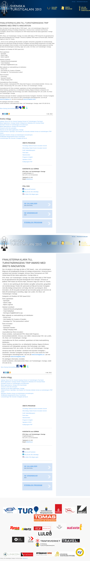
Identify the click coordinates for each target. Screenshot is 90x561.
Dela (7, 108)
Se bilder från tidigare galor (30, 194)
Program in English (82, 1)
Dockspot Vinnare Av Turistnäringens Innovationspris (14, 124)
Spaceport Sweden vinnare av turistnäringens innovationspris (16, 135)
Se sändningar (31, 213)
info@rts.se (29, 179)
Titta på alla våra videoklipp (30, 191)
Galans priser (54, 8)
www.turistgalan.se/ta (29, 99)
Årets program (68, 8)
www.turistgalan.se (5, 99)
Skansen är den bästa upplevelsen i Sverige (11, 129)
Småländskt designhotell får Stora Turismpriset (12, 136)
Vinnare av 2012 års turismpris (8, 128)
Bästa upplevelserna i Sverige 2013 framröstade (13, 126)
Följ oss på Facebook (28, 189)
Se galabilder (30, 203)
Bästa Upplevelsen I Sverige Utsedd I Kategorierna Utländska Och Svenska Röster (22, 123)
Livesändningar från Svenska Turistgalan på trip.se (13, 138)
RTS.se (73, 1)
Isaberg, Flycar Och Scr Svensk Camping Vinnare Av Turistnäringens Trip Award (21, 121)
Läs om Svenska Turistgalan (85, 9)
